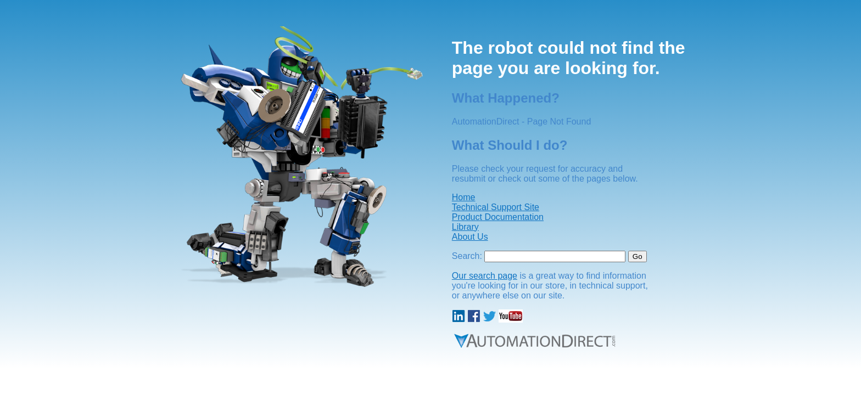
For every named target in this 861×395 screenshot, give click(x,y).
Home (464, 197)
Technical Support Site (495, 207)
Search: (467, 256)
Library (465, 227)
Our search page (484, 275)
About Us (470, 236)
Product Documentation (498, 217)
